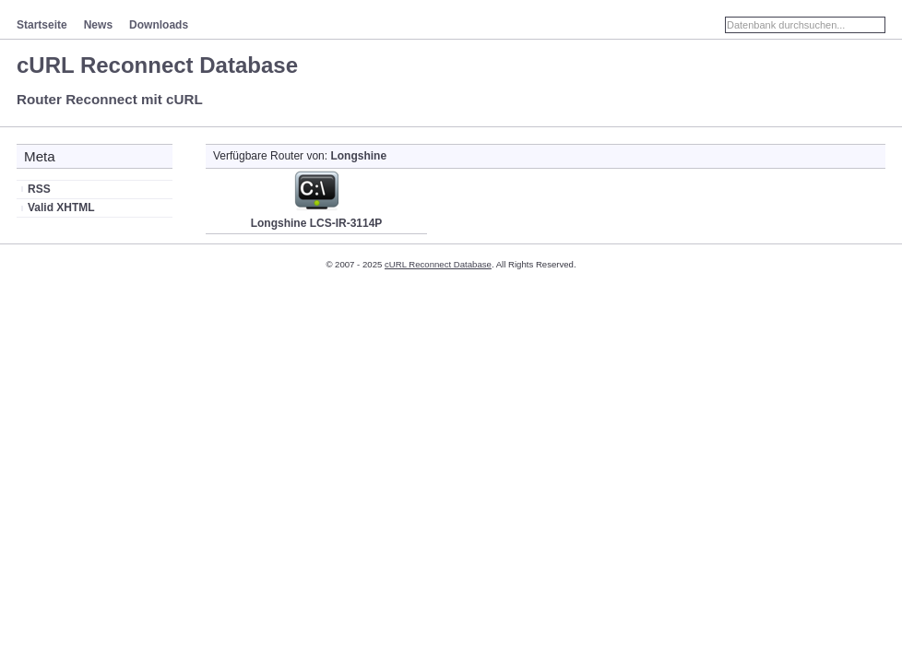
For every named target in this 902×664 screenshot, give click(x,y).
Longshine (358, 155)
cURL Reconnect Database (157, 65)
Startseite (42, 24)
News (98, 24)
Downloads (158, 24)
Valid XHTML (61, 207)
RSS (39, 189)
